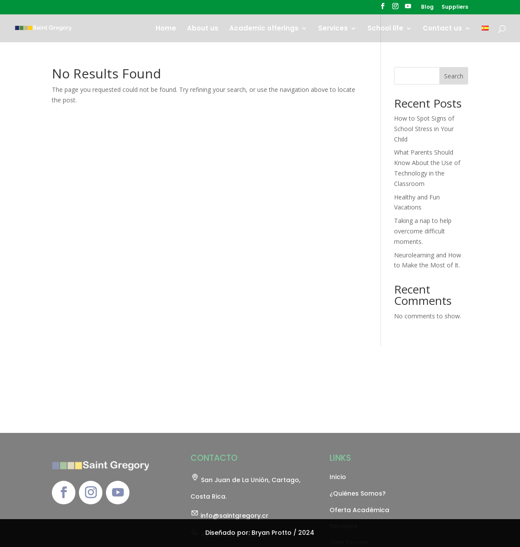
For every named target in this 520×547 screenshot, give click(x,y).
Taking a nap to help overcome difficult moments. (423, 231)
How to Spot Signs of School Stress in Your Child (424, 128)
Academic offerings (264, 29)
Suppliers (455, 7)
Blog (427, 7)
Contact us (442, 29)
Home (166, 29)
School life (385, 29)
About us (202, 29)
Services (333, 29)
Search (453, 76)
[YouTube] (408, 8)
